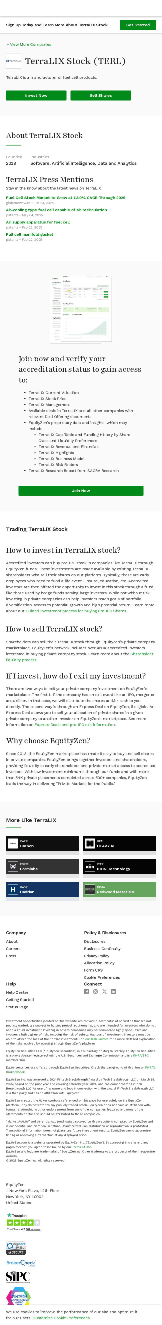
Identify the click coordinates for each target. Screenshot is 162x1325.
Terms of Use (81, 1147)
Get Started (138, 24)
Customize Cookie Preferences (61, 1318)
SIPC (145, 1055)
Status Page (17, 1006)
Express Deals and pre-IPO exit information (74, 724)
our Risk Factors (96, 1039)
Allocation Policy (99, 962)
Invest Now (36, 95)
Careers (13, 948)
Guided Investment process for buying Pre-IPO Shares (76, 610)
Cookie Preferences (102, 977)
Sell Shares (101, 95)
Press (11, 956)
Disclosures (94, 941)
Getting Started (20, 999)
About (11, 941)
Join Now (81, 490)
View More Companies (30, 44)
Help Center (17, 992)
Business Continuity (102, 948)
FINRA (137, 1055)
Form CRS (93, 970)
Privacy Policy (96, 956)
